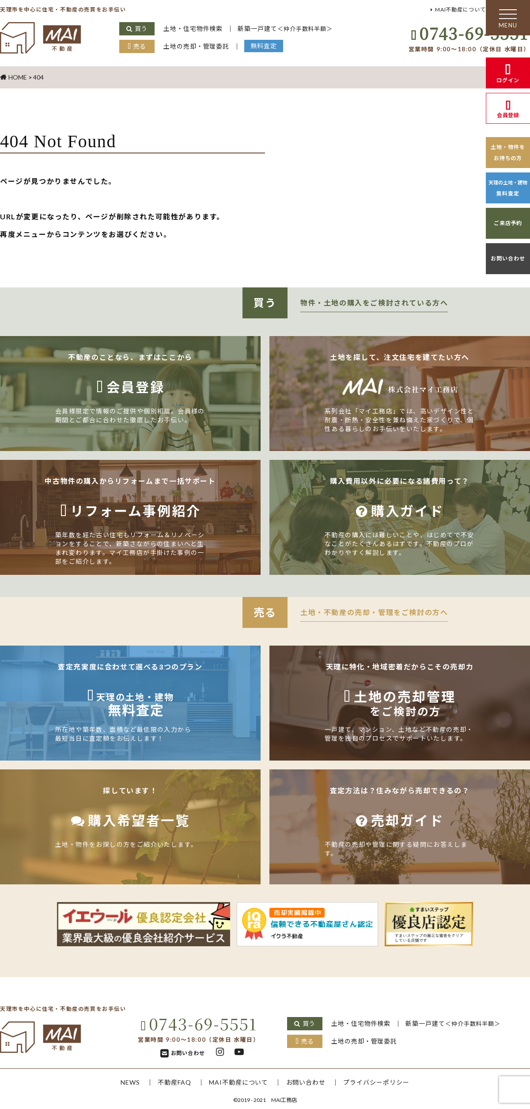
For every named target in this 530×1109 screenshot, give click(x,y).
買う (141, 28)
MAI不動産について (457, 9)
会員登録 (508, 115)
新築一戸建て (290, 28)
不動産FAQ (171, 1082)
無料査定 (267, 46)
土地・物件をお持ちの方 (508, 152)
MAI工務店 (284, 1100)
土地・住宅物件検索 (194, 28)
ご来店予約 (508, 223)
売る (140, 46)
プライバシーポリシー (380, 1082)
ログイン (508, 80)
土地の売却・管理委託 (197, 46)
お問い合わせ (508, 258)
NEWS (125, 1082)
